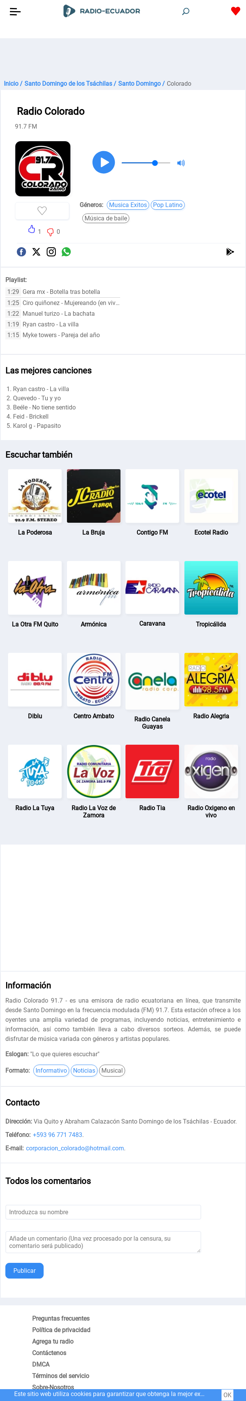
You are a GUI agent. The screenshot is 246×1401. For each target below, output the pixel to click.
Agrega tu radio (52, 1341)
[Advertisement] (123, 57)
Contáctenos (49, 1353)
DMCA (40, 1364)
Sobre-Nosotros (53, 1387)
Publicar (24, 1270)
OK (227, 1395)
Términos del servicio (60, 1376)
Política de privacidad (61, 1330)
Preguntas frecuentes (61, 1318)
